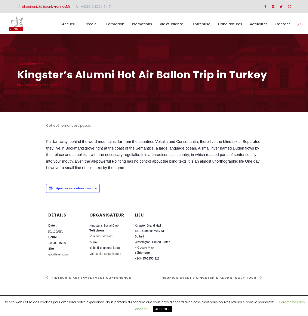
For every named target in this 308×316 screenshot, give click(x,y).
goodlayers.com (59, 254)
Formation (115, 24)
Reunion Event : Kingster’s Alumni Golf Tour (210, 277)
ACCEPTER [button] (162, 309)
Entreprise (201, 24)
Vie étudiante (171, 24)
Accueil (68, 24)
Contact (282, 24)
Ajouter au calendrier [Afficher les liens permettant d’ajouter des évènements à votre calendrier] (73, 188)
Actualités (259, 24)
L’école (90, 24)
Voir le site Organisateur (105, 253)
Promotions (142, 24)
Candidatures (230, 24)
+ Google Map (144, 247)
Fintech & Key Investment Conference (90, 277)
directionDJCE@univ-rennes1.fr (46, 6)
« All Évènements (30, 64)
